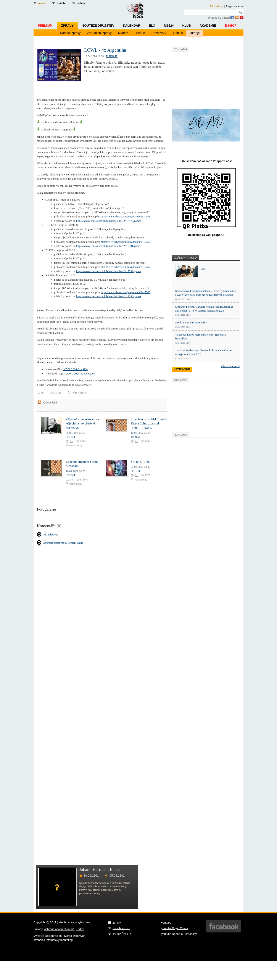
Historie (140, 33)
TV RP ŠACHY (122, 933)
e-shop (81, 3)
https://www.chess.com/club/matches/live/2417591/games (108, 245)
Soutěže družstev (98, 25)
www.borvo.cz (121, 928)
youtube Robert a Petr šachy (179, 933)
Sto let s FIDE (140, 461)
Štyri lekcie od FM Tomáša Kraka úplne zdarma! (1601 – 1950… (149, 423)
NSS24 (169, 25)
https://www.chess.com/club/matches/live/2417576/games (108, 220)
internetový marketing (59, 940)
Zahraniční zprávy (99, 33)
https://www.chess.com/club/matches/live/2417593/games (108, 296)
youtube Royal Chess (174, 928)
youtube (61, 3)
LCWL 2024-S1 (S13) (75, 369)
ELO (152, 25)
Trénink (178, 33)
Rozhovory (158, 33)
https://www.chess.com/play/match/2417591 (125, 241)
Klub (186, 25)
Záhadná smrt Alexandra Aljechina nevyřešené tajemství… (82, 423)
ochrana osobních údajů (59, 929)
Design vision (53, 935)
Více (202, 269)
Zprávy (67, 25)
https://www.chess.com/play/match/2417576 (125, 216)
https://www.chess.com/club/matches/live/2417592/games (108, 271)
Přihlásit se (216, 6)
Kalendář (131, 25)
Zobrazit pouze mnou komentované (63, 542)
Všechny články (230, 366)
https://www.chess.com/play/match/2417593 (125, 292)
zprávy (42, 3)
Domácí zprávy (70, 33)
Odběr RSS (50, 402)
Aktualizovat (50, 534)
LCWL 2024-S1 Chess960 (80, 373)
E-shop (231, 25)
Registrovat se (234, 6)
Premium (45, 25)
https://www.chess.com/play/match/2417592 (125, 266)
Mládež (123, 33)
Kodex (80, 929)
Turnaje (194, 33)
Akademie (208, 25)
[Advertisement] (204, 80)
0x (71, 441)
